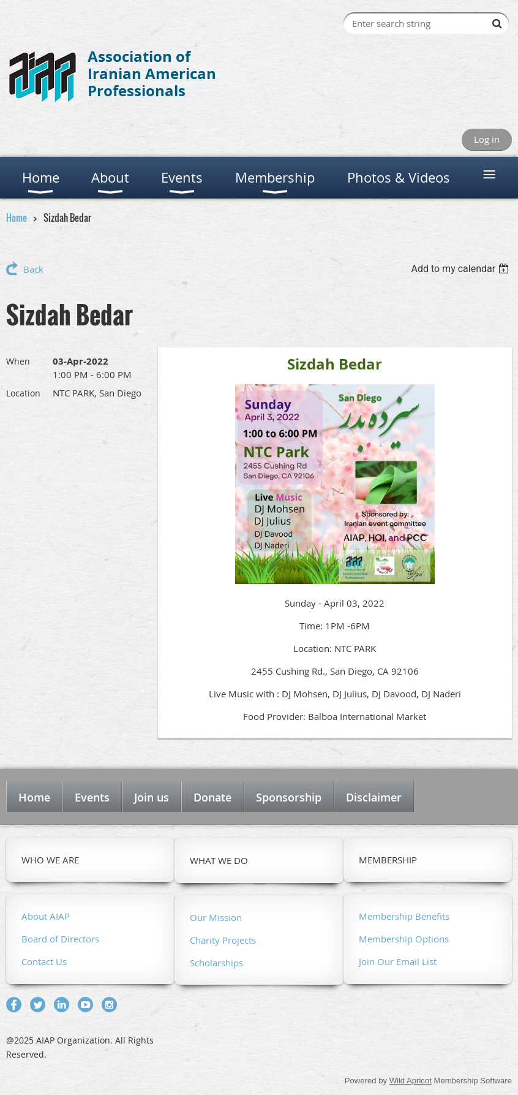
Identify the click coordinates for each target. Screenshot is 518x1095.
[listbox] (461, 268)
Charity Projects (223, 940)
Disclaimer (374, 797)
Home (16, 217)
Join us (151, 797)
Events (92, 797)
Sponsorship (288, 797)
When (18, 361)
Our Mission (216, 917)
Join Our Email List (398, 961)
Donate (212, 797)
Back (33, 269)
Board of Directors (60, 939)
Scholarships (216, 963)
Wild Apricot (410, 1080)
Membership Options (404, 939)
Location (23, 393)
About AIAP (45, 916)
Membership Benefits (404, 916)
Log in (487, 139)
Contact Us (44, 961)
